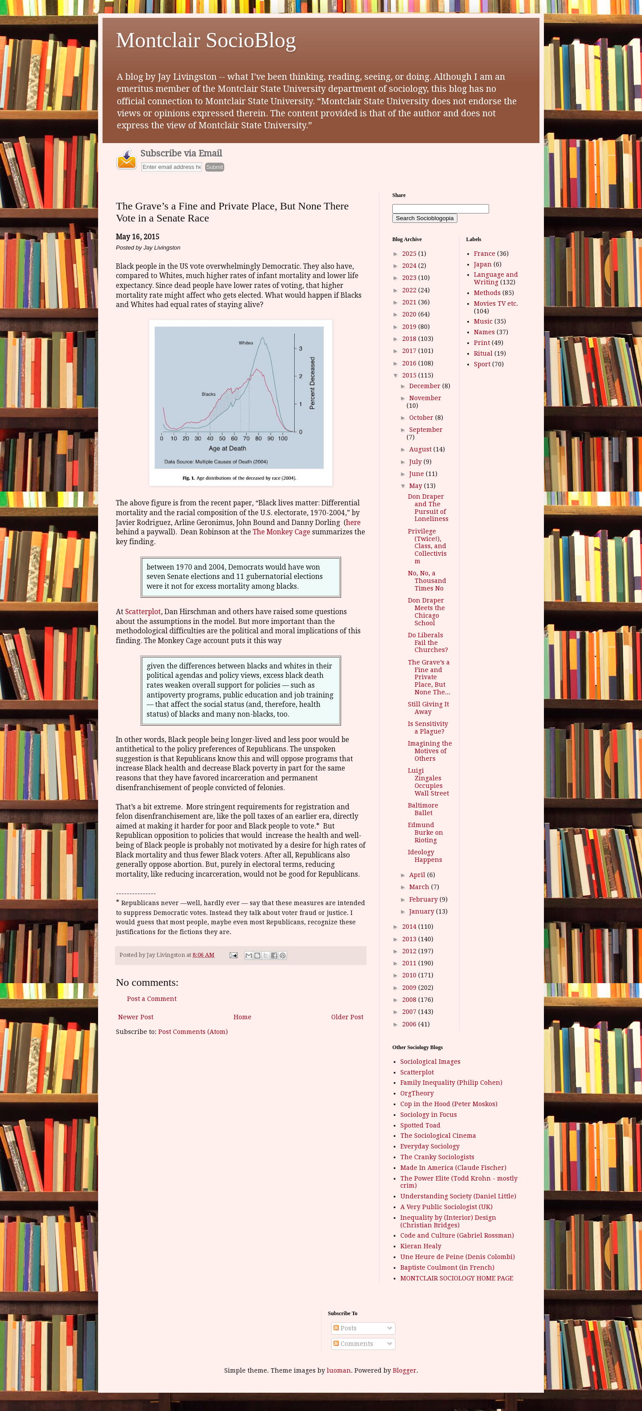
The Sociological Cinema (438, 1135)
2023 (410, 277)
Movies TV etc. (496, 303)
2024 (410, 265)
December (425, 386)
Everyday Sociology (430, 1146)
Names (484, 332)
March (420, 886)
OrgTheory (417, 1093)
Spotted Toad (420, 1125)
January (422, 911)
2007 (410, 1011)
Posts (345, 1328)
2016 (410, 363)
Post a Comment (152, 998)
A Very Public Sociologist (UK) (446, 1206)
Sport (482, 364)
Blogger (404, 1370)
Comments (353, 1343)
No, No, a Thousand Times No (427, 581)
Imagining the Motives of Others (430, 751)
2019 (410, 326)
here (353, 523)
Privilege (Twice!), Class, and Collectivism (427, 546)
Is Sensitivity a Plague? (428, 727)
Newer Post (135, 1017)
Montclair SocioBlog (206, 40)
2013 (410, 939)
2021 (410, 302)
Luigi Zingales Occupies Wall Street (428, 781)
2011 (410, 963)
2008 (410, 999)
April (418, 874)
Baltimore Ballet (423, 809)
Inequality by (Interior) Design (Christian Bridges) (448, 1221)
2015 (410, 375)
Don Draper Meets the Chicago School (426, 611)
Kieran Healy (420, 1246)
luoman (339, 1370)
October (422, 417)
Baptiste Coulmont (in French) (447, 1267)
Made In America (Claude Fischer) (453, 1167)
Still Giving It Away (428, 708)
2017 (410, 350)
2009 (410, 987)
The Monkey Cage (281, 532)
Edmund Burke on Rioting (425, 832)
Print (482, 342)
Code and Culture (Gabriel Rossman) (457, 1235)
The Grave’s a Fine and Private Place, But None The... (429, 677)
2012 (410, 951)
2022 (410, 290)
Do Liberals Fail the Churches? (428, 643)
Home (242, 1017)
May (416, 485)
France (484, 253)
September (426, 429)
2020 (410, 314)
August (421, 449)
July (416, 461)
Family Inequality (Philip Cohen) (451, 1082)
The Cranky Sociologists (437, 1157)
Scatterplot (143, 612)
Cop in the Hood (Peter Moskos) (449, 1103)
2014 (410, 926)
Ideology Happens (425, 856)
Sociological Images (430, 1061)
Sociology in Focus (428, 1114)
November (425, 398)
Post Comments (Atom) (193, 1031)
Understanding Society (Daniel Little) (458, 1196)
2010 (410, 975)
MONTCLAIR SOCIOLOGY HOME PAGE (456, 1278)
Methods (487, 292)
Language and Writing (496, 278)
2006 (410, 1024)
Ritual (483, 353)
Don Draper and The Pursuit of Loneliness (428, 507)
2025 (410, 253)
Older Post (347, 1017)
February (424, 899)
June (417, 473)
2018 (410, 338)
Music (483, 321)
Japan (483, 264)
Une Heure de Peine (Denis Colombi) (457, 1256)
